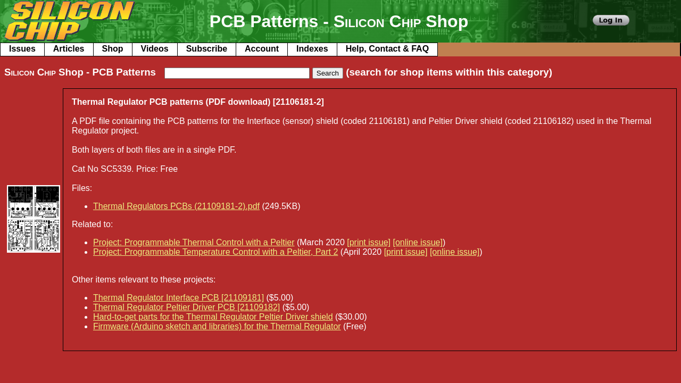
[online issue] (418, 242)
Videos (155, 48)
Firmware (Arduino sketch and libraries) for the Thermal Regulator (217, 326)
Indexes (312, 48)
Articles (69, 48)
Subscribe (206, 48)
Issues (22, 48)
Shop (112, 48)
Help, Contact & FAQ (387, 48)
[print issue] (369, 242)
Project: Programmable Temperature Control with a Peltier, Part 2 (215, 251)
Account (262, 48)
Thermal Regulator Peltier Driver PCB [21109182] (186, 307)
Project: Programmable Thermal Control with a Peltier (194, 242)
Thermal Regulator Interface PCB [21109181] (178, 297)
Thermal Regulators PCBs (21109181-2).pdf (176, 206)
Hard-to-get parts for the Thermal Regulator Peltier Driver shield (213, 316)
